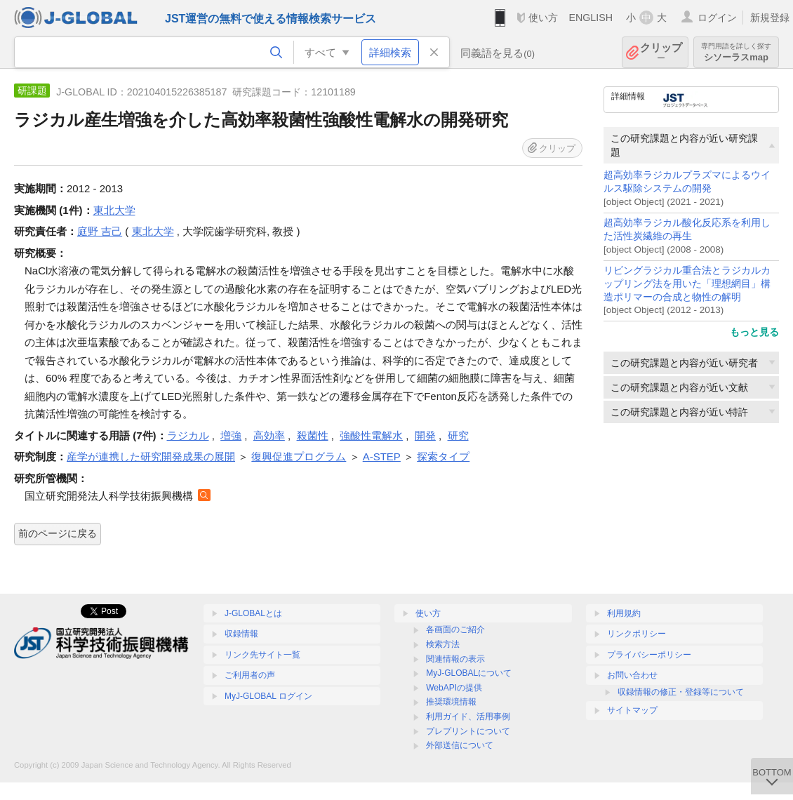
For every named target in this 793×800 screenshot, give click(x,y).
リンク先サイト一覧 (262, 655)
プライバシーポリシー (649, 655)
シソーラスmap (736, 52)
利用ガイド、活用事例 (468, 716)
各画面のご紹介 (455, 629)
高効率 (269, 435)
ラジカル (188, 435)
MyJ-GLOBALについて (469, 673)
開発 (425, 435)
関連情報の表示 (455, 659)
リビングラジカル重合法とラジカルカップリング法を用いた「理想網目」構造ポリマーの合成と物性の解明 (687, 283)
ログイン (717, 17)
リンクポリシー (636, 634)
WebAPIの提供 (454, 688)
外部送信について (459, 745)
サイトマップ (632, 710)
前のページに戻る (57, 533)
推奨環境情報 (451, 702)
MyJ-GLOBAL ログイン (268, 696)
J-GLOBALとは (253, 613)
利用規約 (624, 613)
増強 (230, 435)
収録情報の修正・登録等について (681, 692)
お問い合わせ (632, 675)
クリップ (661, 52)
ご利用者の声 (250, 675)
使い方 (543, 17)
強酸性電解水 (371, 435)
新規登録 (769, 17)
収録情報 (241, 634)
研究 (458, 435)
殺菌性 (312, 435)
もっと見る (754, 332)
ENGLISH (590, 17)
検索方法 (443, 644)
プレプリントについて (468, 731)
